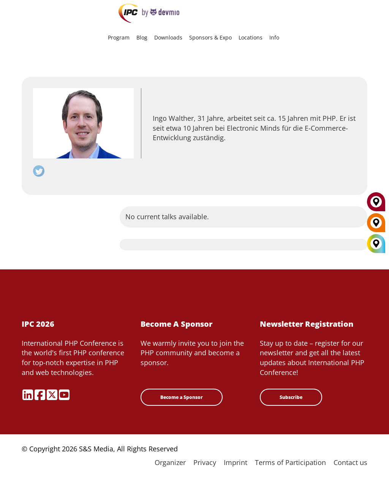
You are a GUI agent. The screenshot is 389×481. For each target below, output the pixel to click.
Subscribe (291, 397)
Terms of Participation (290, 462)
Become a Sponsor (181, 397)
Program (119, 37)
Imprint (235, 462)
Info (274, 37)
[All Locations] (376, 243)
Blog (141, 37)
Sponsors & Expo (210, 37)
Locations (250, 37)
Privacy (204, 462)
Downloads (168, 37)
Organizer (170, 462)
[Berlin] (376, 225)
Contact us (350, 462)
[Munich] (376, 204)
